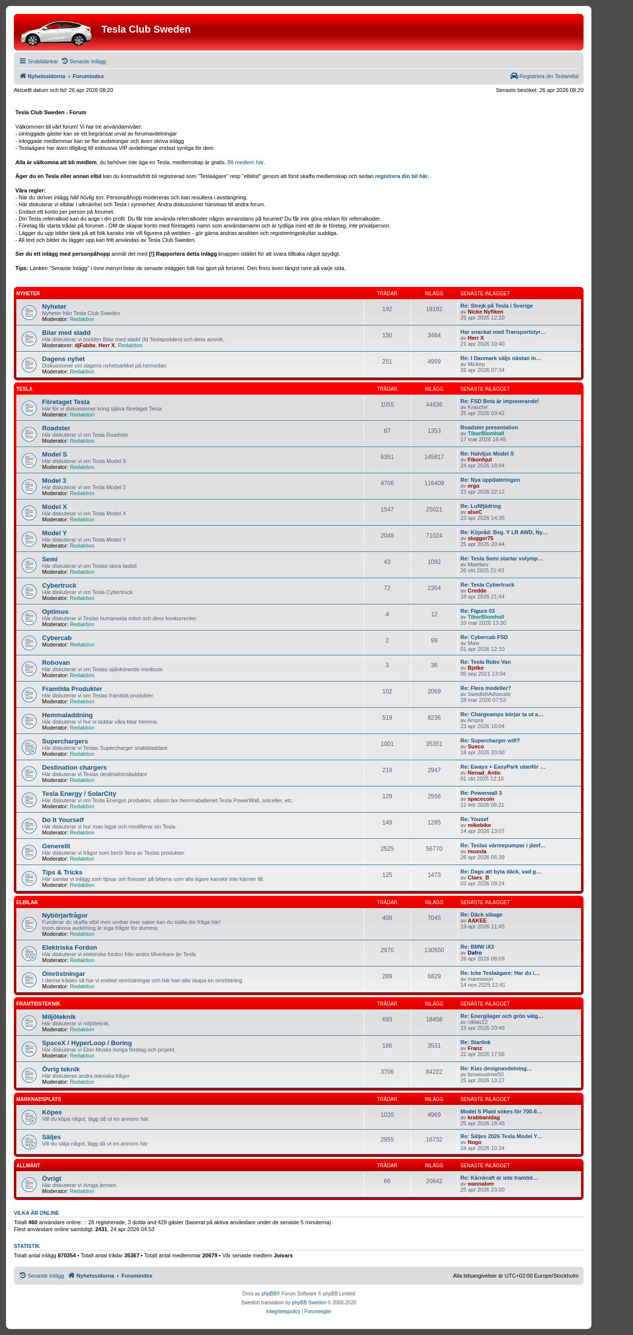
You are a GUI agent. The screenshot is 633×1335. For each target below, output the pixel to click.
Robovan (56, 662)
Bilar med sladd (66, 332)
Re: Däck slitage (481, 915)
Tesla (24, 389)
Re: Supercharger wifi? (490, 740)
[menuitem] (83, 61)
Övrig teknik (61, 1069)
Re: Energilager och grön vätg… (501, 1016)
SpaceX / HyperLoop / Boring (87, 1043)
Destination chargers (74, 767)
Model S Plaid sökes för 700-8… (501, 1111)
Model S (54, 454)
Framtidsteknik (38, 1004)
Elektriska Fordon (69, 947)
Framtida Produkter (72, 688)
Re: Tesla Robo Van (485, 662)
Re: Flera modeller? (485, 688)
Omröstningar (63, 973)
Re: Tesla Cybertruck (487, 585)
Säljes (51, 1137)
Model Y (54, 533)
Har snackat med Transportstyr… (503, 332)
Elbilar (27, 902)
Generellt (56, 846)
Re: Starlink (475, 1042)
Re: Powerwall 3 (481, 793)
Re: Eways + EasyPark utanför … (502, 767)
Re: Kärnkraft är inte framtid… (499, 1178)
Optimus (55, 611)
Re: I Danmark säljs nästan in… (501, 358)
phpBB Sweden (309, 1302)
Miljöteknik (59, 1016)
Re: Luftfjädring (480, 506)
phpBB (269, 1293)
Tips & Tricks (62, 872)
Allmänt (28, 1165)
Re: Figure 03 (477, 611)
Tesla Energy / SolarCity (79, 793)
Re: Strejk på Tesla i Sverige (496, 306)
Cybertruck (59, 585)
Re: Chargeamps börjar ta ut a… (501, 714)
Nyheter (28, 293)
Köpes (52, 1112)
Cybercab (57, 638)
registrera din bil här (401, 176)
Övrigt (51, 1178)
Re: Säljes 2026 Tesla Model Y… (501, 1136)
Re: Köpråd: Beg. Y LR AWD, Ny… (504, 532)
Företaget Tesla (66, 402)
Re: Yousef (474, 819)
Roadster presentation (489, 427)
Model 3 (54, 480)
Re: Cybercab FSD (484, 637)
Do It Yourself (63, 820)
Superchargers (65, 741)
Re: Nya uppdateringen (490, 480)
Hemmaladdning (67, 715)
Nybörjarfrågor (65, 915)
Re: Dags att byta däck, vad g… (501, 872)
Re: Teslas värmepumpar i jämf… (503, 845)
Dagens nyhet (63, 359)
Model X (54, 506)
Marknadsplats (38, 1099)
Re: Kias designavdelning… (496, 1068)
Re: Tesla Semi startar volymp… (501, 558)
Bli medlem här (245, 162)
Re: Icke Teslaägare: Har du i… (500, 973)
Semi (50, 559)
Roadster (56, 428)
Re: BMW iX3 (477, 947)
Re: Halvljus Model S (487, 454)
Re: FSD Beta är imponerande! (499, 401)
